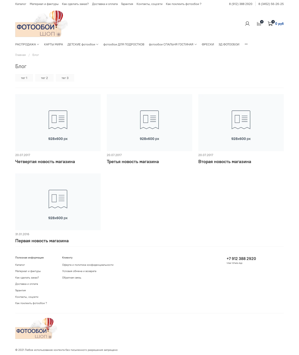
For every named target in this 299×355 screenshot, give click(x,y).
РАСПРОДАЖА (27, 44)
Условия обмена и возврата (79, 271)
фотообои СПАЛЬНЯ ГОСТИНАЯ (173, 44)
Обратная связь (71, 277)
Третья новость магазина (133, 161)
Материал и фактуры (44, 4)
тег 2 (44, 78)
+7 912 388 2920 (241, 258)
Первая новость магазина (42, 240)
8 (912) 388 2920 (240, 4)
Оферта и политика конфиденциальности (87, 264)
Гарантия (127, 4)
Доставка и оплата (105, 4)
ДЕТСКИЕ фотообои (83, 44)
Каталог (20, 4)
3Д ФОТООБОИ (229, 44)
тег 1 (24, 78)
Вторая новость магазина (224, 161)
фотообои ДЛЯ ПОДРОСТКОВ (123, 44)
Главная (20, 55)
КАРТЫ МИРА (53, 44)
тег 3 (65, 78)
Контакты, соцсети (149, 4)
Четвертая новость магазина (45, 161)
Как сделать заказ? (75, 4)
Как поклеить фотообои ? (183, 4)
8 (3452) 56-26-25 (271, 4)
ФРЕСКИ (208, 44)
